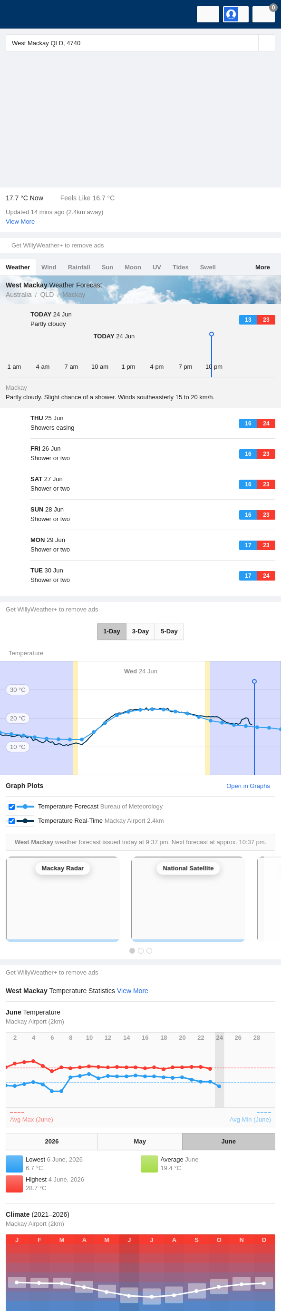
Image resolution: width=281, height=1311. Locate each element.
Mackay (73, 294)
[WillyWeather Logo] (21, 14)
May (140, 1068)
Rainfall (79, 267)
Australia (18, 294)
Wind (49, 267)
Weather (18, 267)
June (229, 1068)
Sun (108, 267)
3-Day (140, 558)
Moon (133, 267)
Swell (208, 267)
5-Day (169, 558)
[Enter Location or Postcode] (140, 42)
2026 (52, 1068)
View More (20, 221)
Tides (181, 267)
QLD (47, 294)
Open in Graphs (248, 712)
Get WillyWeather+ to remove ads (57, 245)
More (262, 267)
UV (157, 267)
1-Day (111, 558)
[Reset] (250, 43)
